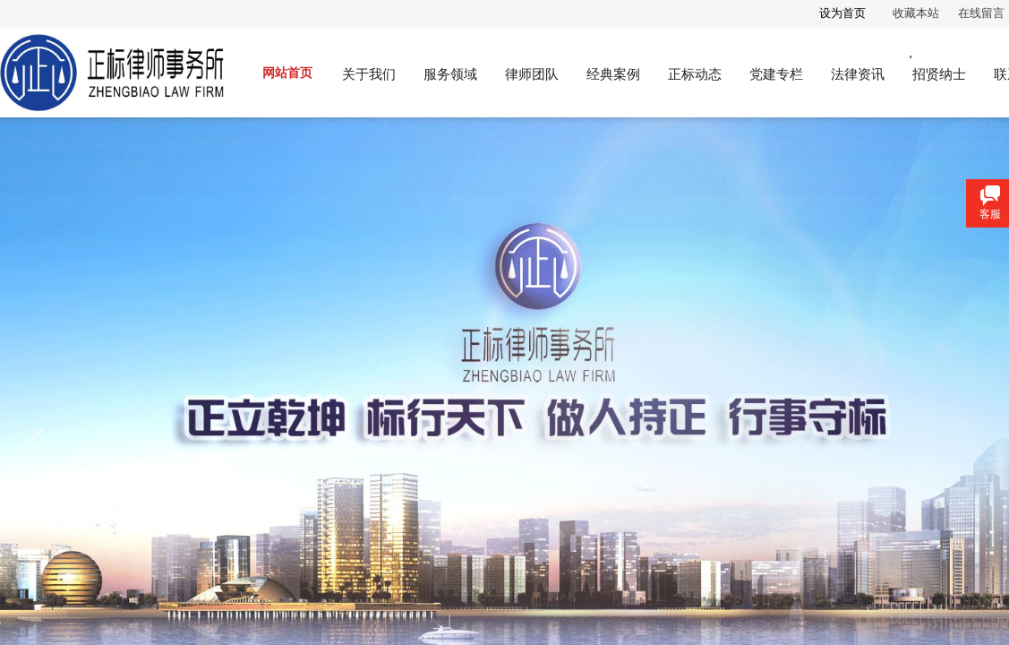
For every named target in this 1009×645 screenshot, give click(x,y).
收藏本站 (916, 13)
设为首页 (842, 13)
